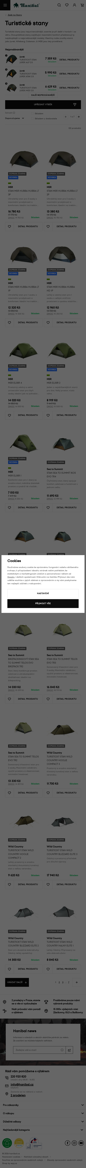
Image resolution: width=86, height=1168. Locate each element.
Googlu (11, 577)
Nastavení (43, 593)
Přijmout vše (43, 603)
